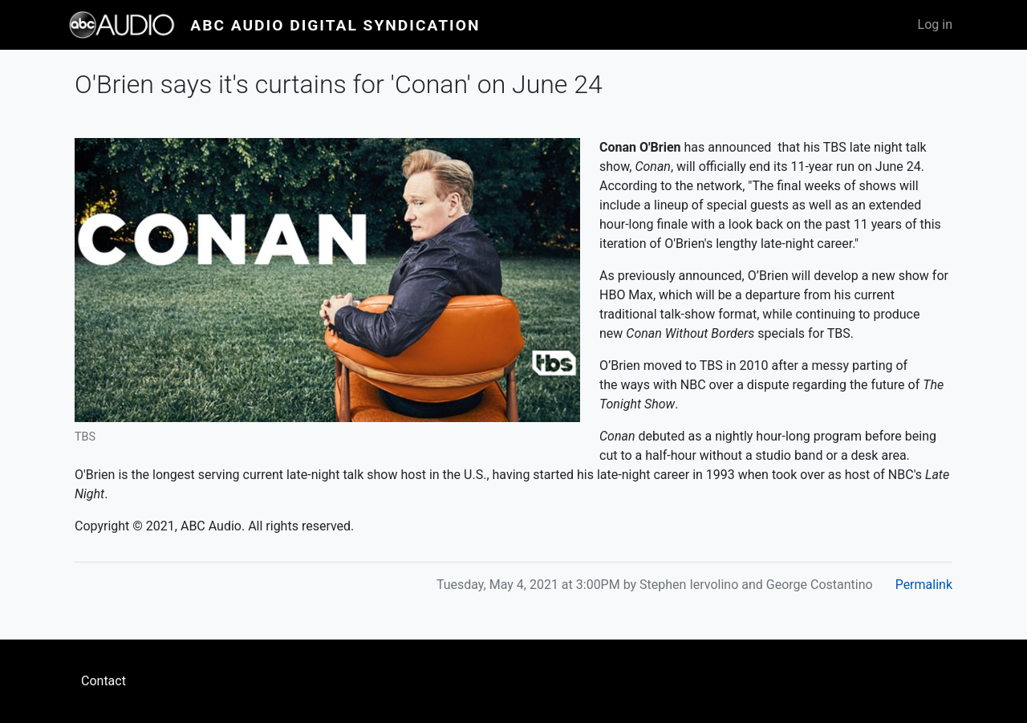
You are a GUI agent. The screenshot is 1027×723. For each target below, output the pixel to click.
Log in (935, 24)
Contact (103, 680)
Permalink (923, 584)
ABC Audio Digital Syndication (335, 25)
